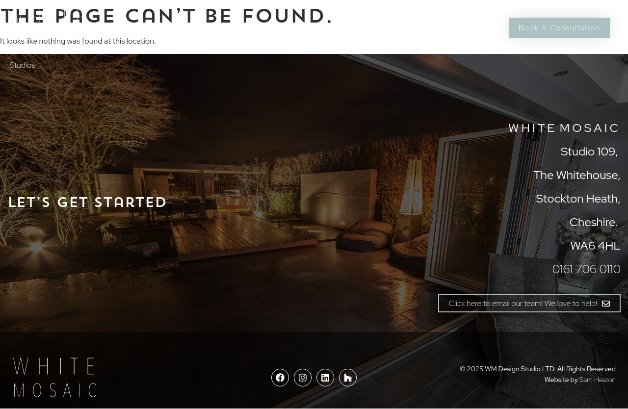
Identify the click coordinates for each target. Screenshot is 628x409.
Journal (358, 27)
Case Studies (303, 27)
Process (195, 27)
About (152, 27)
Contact (406, 27)
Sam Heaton (597, 379)
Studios (22, 65)
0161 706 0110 (462, 27)
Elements (244, 27)
